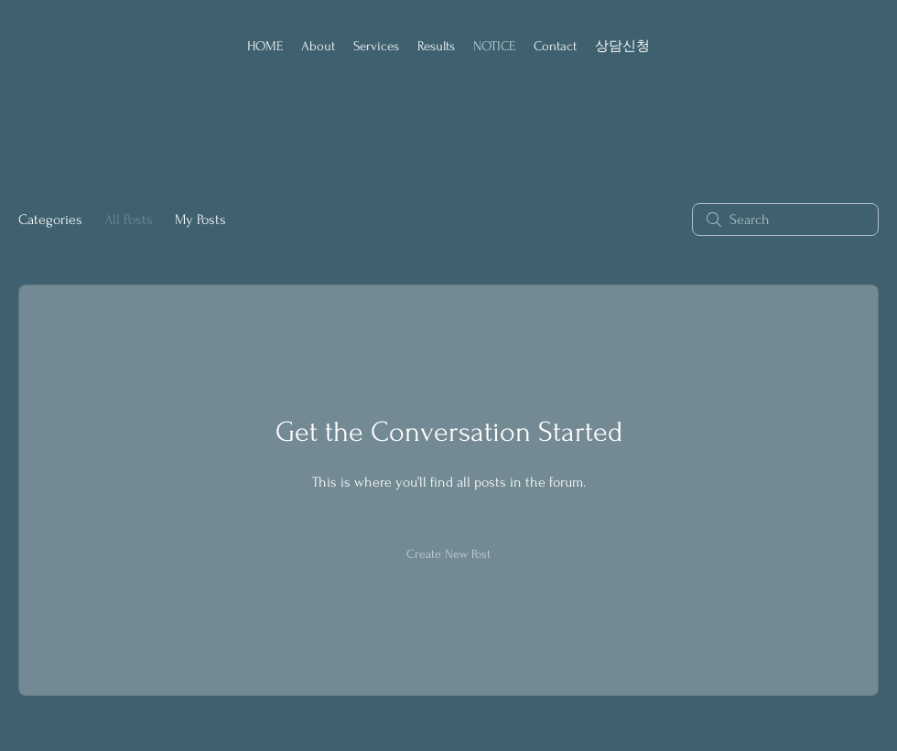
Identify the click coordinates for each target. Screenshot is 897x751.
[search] (785, 219)
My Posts (200, 219)
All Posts (128, 219)
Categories (50, 219)
